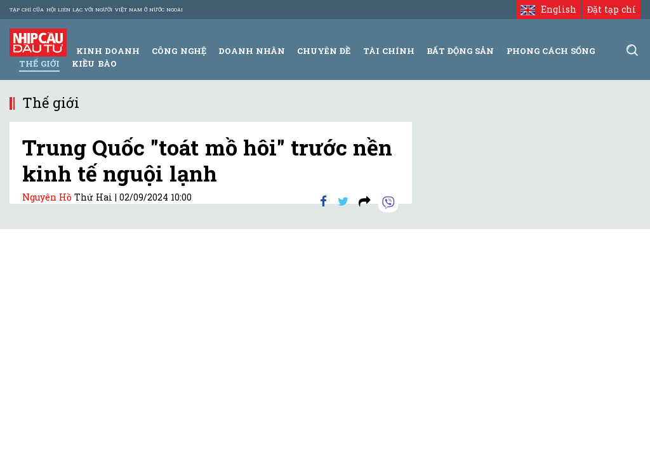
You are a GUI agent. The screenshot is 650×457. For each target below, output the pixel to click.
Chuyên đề (323, 50)
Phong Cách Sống (551, 50)
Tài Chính (389, 50)
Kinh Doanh (108, 50)
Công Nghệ (179, 50)
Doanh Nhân (251, 50)
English (548, 9)
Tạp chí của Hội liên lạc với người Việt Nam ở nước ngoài (96, 9)
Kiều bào (94, 63)
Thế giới (39, 63)
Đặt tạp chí (611, 9)
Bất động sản (460, 50)
